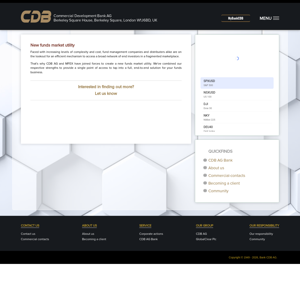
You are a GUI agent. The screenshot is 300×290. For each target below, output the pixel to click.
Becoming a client (94, 265)
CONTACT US (30, 252)
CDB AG (201, 260)
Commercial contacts (35, 265)
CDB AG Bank (148, 265)
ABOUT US (89, 252)
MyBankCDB (235, 18)
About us (88, 260)
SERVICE (145, 252)
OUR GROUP (204, 252)
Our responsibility (261, 260)
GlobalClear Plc (206, 265)
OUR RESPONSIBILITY (264, 252)
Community (257, 265)
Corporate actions (151, 260)
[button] (269, 18)
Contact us (28, 260)
